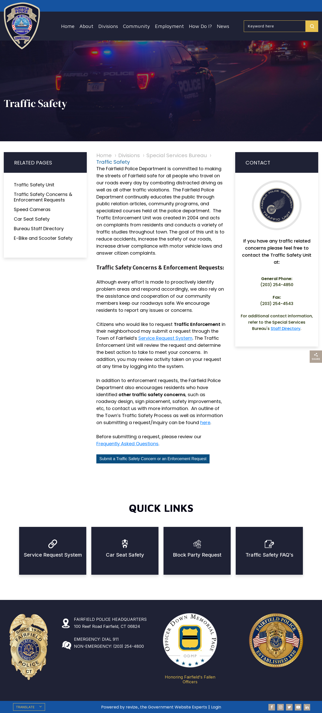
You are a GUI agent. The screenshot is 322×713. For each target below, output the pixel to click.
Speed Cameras (32, 209)
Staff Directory (285, 328)
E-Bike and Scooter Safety (43, 238)
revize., (132, 707)
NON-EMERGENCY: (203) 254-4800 (109, 646)
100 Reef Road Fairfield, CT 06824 (107, 626)
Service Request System (165, 338)
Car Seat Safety (32, 219)
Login (216, 707)
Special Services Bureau (176, 155)
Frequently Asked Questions (127, 443)
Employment (169, 26)
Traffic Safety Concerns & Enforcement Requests (43, 197)
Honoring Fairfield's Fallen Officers (190, 679)
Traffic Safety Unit (34, 185)
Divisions (108, 26)
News (223, 26)
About (86, 26)
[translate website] (29, 707)
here (205, 422)
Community (136, 26)
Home (67, 26)
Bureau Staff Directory (39, 228)
